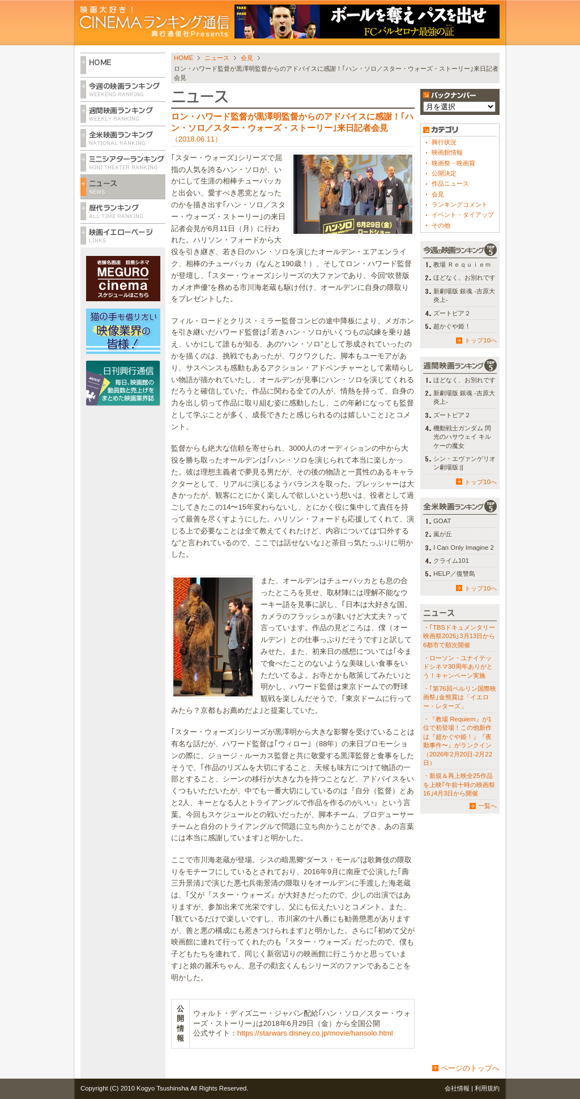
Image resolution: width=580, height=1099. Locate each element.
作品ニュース (450, 183)
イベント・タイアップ (463, 214)
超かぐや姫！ (452, 326)
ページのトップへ (470, 1068)
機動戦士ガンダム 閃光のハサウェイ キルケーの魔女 (462, 437)
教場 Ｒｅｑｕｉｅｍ (462, 264)
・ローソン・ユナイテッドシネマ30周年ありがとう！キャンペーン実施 (458, 667)
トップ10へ (480, 340)
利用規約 (487, 1088)
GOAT (442, 521)
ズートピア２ (452, 313)
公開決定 (444, 173)
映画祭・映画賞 (453, 163)
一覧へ (487, 805)
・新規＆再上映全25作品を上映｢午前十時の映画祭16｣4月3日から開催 (459, 784)
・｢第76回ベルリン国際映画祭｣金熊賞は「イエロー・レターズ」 (459, 697)
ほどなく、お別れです (464, 277)
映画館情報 (447, 152)
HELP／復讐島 (454, 573)
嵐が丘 (442, 534)
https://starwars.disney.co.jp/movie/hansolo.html (315, 1033)
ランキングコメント (460, 204)
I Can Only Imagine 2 (463, 547)
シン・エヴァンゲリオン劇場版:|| (464, 463)
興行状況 (444, 142)
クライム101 (451, 560)
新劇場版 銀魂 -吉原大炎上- (464, 295)
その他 (441, 225)
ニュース (216, 57)
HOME (183, 57)
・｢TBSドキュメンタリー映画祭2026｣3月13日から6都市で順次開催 (459, 636)
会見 (247, 57)
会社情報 (457, 1088)
